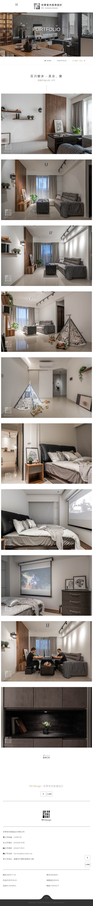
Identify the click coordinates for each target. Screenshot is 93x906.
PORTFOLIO (62, 61)
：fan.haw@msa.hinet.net (22, 853)
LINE (87, 864)
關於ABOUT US (9, 875)
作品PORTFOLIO (10, 880)
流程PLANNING (9, 886)
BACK (46, 757)
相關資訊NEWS (52, 880)
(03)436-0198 (19, 843)
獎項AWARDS (52, 875)
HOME (47, 61)
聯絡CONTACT (52, 886)
